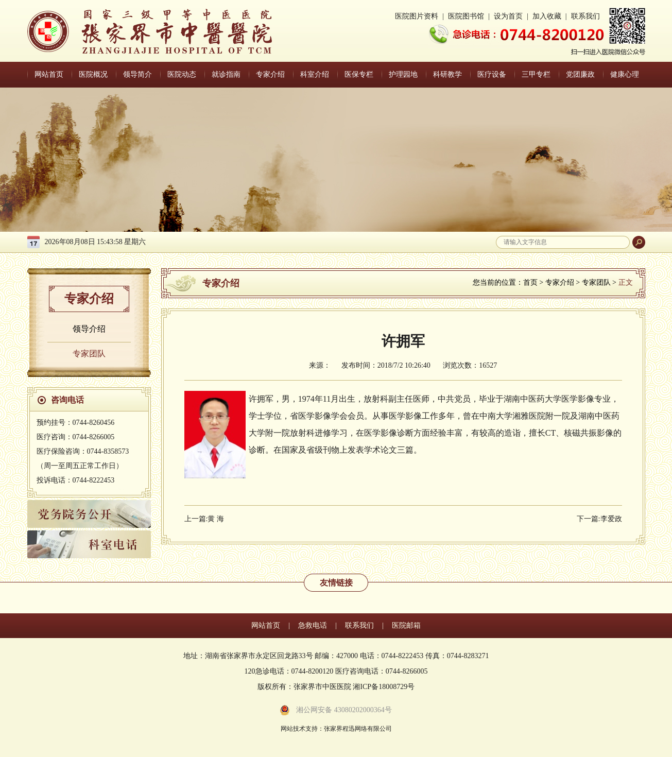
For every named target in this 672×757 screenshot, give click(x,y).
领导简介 (137, 74)
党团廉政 (580, 74)
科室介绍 (314, 74)
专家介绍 (270, 74)
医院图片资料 (416, 16)
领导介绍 (89, 328)
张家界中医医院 (149, 31)
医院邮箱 (406, 625)
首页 (530, 282)
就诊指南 (226, 74)
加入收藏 (546, 16)
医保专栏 (358, 74)
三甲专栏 (536, 74)
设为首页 (508, 16)
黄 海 (216, 519)
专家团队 (89, 353)
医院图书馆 (466, 16)
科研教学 (447, 74)
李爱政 (611, 519)
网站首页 (49, 74)
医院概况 (93, 74)
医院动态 (181, 74)
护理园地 (403, 74)
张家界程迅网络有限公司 (358, 728)
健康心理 (624, 74)
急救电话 (312, 625)
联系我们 (585, 16)
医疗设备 (491, 74)
